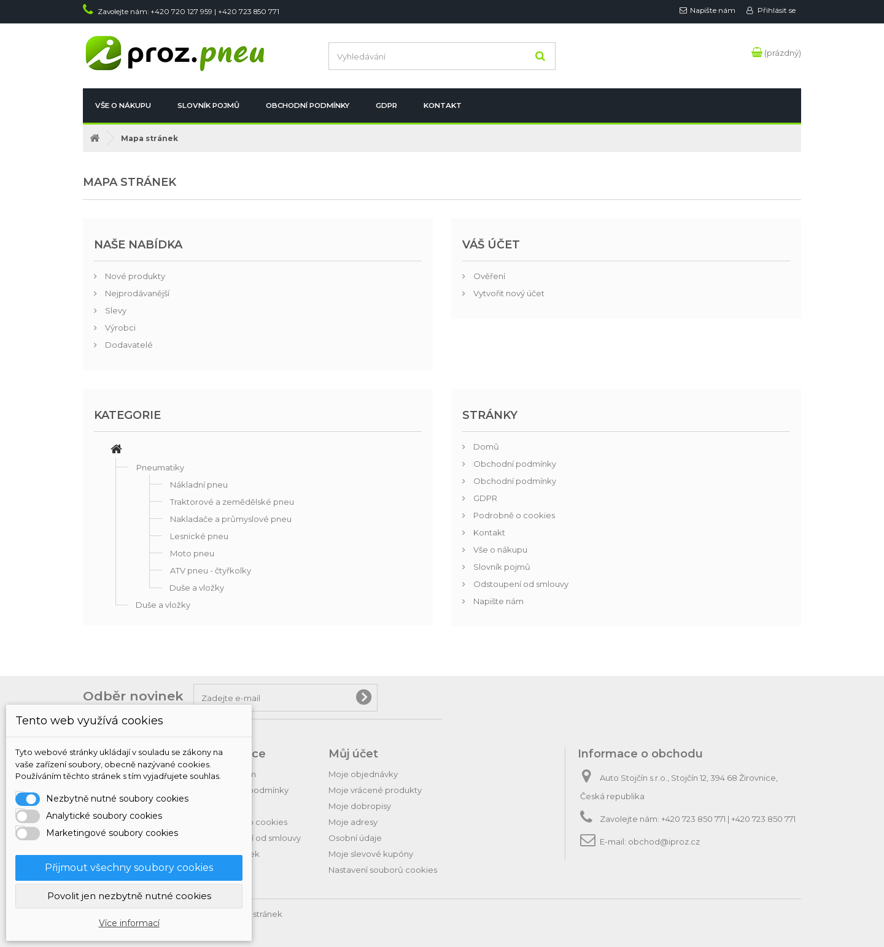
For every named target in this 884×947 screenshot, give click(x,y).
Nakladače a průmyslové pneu (231, 519)
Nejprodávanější (136, 293)
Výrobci (119, 327)
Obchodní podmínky (307, 105)
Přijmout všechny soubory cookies (129, 867)
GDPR (386, 105)
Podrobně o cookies (513, 515)
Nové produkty (134, 276)
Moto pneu (192, 553)
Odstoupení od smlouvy (519, 584)
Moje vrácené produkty (375, 790)
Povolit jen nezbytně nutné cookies (129, 896)
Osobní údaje (355, 838)
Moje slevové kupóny (370, 854)
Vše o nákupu (123, 105)
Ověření (488, 276)
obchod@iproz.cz (664, 841)
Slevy (114, 310)
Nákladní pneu (199, 484)
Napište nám (712, 10)
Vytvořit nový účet (508, 293)
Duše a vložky (196, 587)
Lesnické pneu (199, 536)
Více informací (129, 923)
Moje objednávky (363, 774)
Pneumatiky (160, 467)
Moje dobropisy (359, 806)
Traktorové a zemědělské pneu (232, 502)
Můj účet (353, 754)
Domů (485, 446)
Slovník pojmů (208, 105)
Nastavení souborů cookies (382, 870)
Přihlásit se (776, 10)
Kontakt (443, 105)
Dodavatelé (128, 345)
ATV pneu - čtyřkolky (210, 570)
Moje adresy (353, 822)
